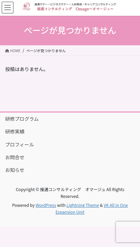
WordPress (45, 205)
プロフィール (19, 144)
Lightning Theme (82, 205)
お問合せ (14, 157)
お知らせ (14, 169)
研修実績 (14, 131)
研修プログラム (22, 118)
